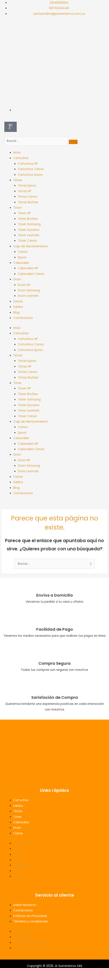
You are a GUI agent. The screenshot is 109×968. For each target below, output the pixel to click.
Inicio (17, 153)
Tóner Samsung (29, 224)
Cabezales (21, 263)
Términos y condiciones (30, 921)
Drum (17, 279)
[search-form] (36, 141)
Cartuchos (21, 158)
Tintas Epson (27, 186)
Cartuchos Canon (31, 169)
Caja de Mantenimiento (30, 246)
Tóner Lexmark (28, 235)
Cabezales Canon (31, 274)
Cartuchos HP (28, 164)
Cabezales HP (28, 268)
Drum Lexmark (28, 296)
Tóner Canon (27, 241)
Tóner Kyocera (28, 230)
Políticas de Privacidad (30, 916)
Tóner (17, 208)
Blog (16, 312)
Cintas (18, 301)
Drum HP (24, 285)
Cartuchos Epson (30, 175)
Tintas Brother (28, 202)
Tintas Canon (27, 197)
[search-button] (73, 142)
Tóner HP (24, 213)
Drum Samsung (29, 290)
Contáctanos (23, 318)
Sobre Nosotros (24, 905)
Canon (23, 252)
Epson (22, 257)
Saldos (18, 307)
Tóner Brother (28, 219)
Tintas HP (24, 191)
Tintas (17, 180)
